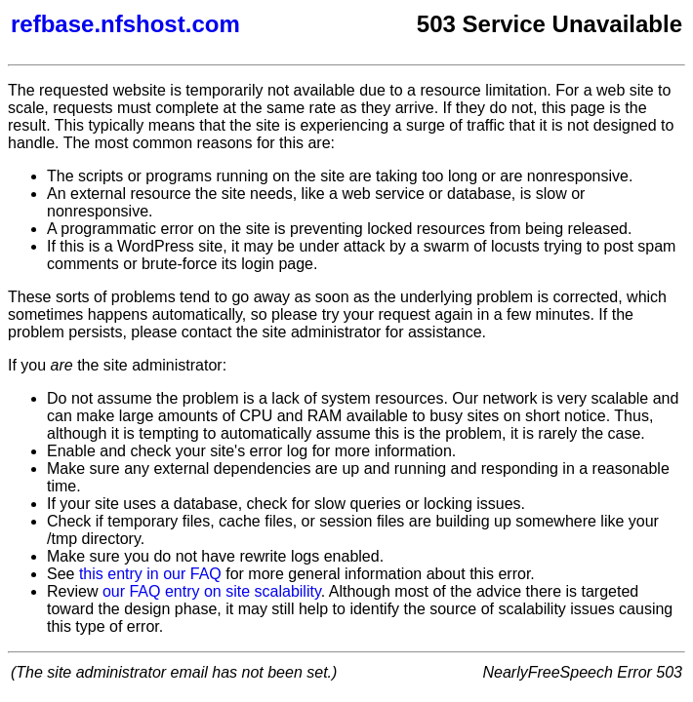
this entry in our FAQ (150, 574)
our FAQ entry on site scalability (211, 591)
